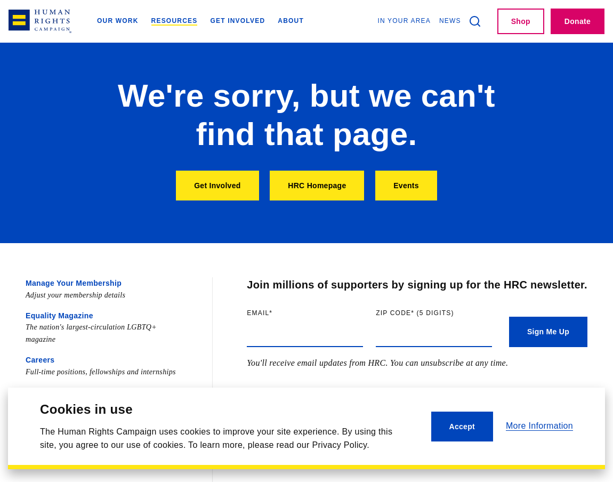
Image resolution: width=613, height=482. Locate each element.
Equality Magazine (59, 315)
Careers (40, 360)
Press (36, 392)
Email (281, 313)
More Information (539, 425)
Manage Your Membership (74, 283)
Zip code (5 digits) (434, 313)
